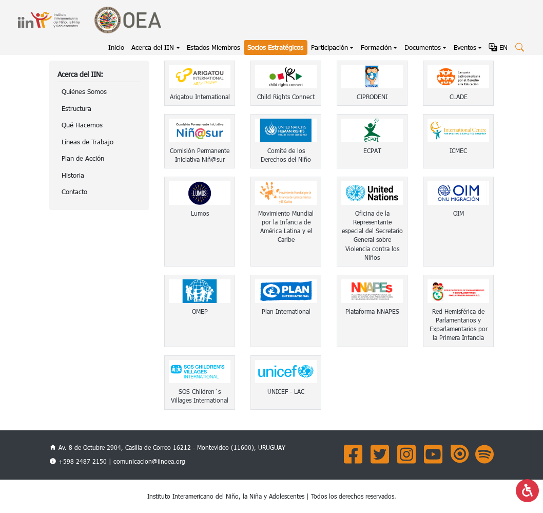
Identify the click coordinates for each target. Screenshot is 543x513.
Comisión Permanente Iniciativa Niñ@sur (199, 154)
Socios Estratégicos (275, 47)
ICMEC (458, 150)
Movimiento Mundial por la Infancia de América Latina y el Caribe (286, 226)
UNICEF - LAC (285, 391)
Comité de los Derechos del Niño (286, 154)
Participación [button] (329, 47)
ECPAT (372, 150)
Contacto (74, 191)
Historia (73, 175)
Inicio (118, 46)
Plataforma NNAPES (372, 311)
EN (498, 47)
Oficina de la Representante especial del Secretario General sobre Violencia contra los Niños (372, 235)
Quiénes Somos (84, 91)
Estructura (76, 108)
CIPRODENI (372, 96)
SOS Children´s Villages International (199, 395)
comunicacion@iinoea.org (149, 461)
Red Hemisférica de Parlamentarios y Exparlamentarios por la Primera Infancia (459, 324)
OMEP (200, 311)
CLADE (459, 96)
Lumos (200, 213)
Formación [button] (376, 47)
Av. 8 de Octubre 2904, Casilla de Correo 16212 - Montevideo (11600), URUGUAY (167, 447)
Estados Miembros (213, 47)
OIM (458, 213)
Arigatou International (200, 96)
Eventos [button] (465, 47)
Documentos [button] (422, 47)
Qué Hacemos (82, 125)
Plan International (286, 311)
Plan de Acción (83, 158)
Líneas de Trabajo (87, 142)
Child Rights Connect (286, 96)
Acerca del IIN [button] (152, 47)
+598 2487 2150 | (86, 461)
